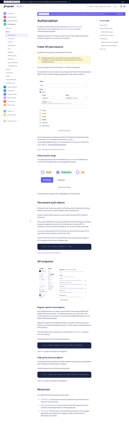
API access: (44, 411)
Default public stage (107, 32)
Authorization (104, 25)
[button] (37, 2)
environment (76, 332)
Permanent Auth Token (74, 27)
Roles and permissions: (48, 405)
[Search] (102, 6)
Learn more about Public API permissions (51, 149)
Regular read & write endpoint (109, 42)
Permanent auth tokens (106, 35)
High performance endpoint (109, 45)
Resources (103, 49)
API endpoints (104, 39)
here (42, 351)
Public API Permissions (67, 29)
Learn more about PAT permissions (48, 253)
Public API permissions (106, 28)
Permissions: (45, 399)
